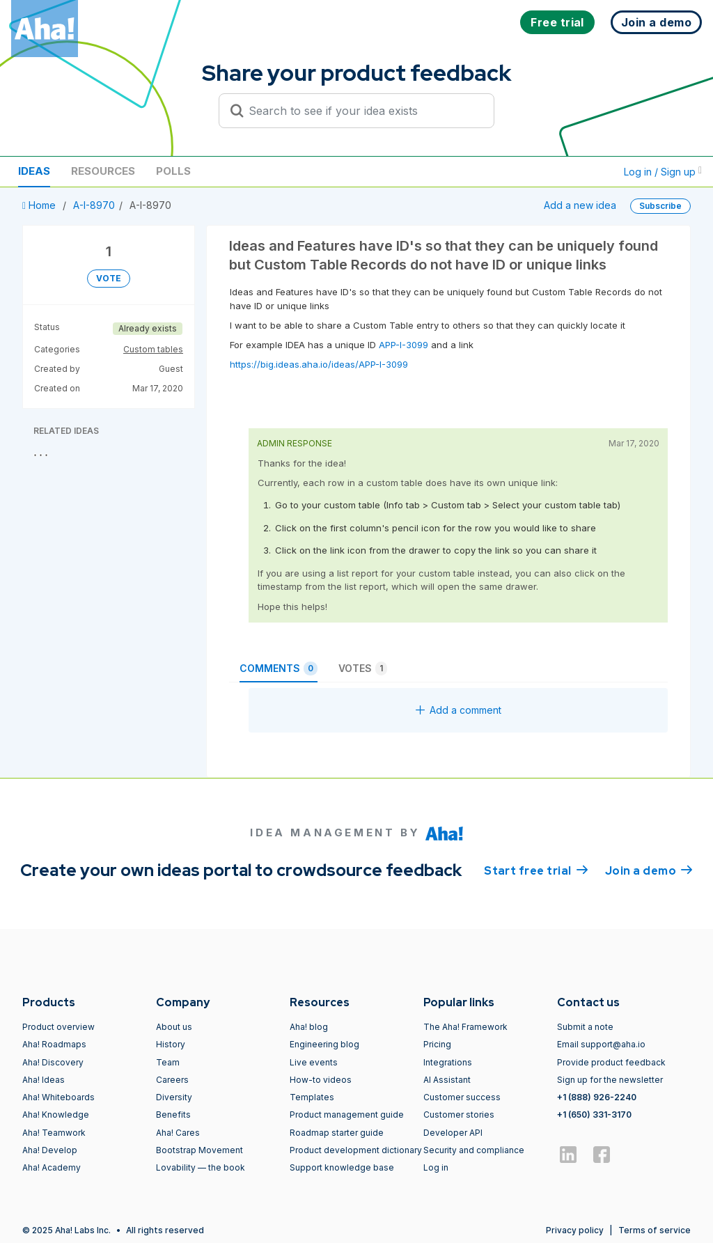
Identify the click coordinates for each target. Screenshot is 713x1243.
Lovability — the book (200, 1167)
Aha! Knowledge (55, 1114)
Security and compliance (473, 1150)
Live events (314, 1062)
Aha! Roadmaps (54, 1044)
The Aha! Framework (465, 1027)
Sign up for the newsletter (610, 1079)
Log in (435, 1167)
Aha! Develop (49, 1150)
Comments (279, 668)
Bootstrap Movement (199, 1150)
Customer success (462, 1097)
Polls (173, 171)
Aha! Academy (51, 1167)
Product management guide (347, 1114)
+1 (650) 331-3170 (594, 1114)
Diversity (174, 1097)
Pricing (437, 1044)
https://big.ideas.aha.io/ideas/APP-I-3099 (319, 364)
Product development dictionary (356, 1150)
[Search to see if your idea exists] (363, 110)
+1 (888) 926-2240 (596, 1097)
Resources (103, 171)
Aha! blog (309, 1027)
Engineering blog (324, 1044)
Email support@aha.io (601, 1044)
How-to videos (321, 1079)
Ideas (34, 171)
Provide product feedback (611, 1062)
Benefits (173, 1114)
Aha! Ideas (43, 1079)
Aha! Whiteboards (58, 1097)
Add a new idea (580, 205)
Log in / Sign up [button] (663, 172)
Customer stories (458, 1114)
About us (174, 1027)
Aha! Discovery (53, 1062)
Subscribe (660, 206)
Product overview (58, 1027)
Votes (362, 668)
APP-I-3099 (402, 344)
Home (40, 205)
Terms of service (654, 1230)
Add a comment (458, 710)
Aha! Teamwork (54, 1132)
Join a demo (649, 870)
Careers (172, 1079)
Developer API (453, 1132)
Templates (312, 1097)
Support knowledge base (342, 1167)
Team (168, 1062)
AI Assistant (447, 1079)
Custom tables (153, 349)
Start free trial (536, 870)
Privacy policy (575, 1230)
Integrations (447, 1062)
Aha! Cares (178, 1132)
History (170, 1044)
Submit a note (585, 1027)
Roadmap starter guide (337, 1132)
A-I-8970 (94, 205)
